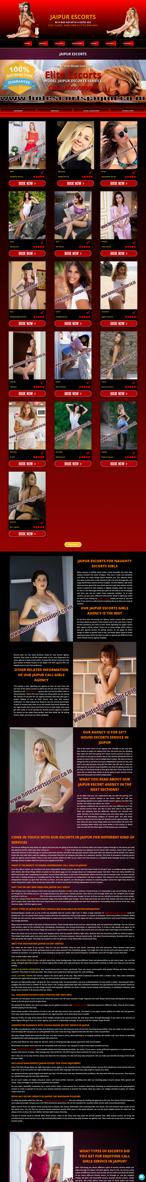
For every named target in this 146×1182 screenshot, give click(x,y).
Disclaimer (54, 1179)
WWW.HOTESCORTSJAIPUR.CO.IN (120, 1179)
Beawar (111, 1148)
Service (40, 43)
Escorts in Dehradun (48, 1171)
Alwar (110, 1145)
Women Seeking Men (82, 1148)
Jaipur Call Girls (32, 511)
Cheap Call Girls (80, 1161)
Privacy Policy (41, 1179)
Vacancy (109, 43)
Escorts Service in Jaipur (119, 623)
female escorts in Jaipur (26, 869)
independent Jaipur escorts (115, 733)
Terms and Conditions (24, 1179)
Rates (93, 43)
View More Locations (116, 1165)
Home (24, 43)
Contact (127, 43)
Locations (76, 43)
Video (43, 1155)
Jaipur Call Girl (33, 716)
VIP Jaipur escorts (80, 825)
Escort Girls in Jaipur (58, 1084)
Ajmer (110, 1142)
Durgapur (111, 1151)
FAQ (11, 1179)
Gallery (57, 43)
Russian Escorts (80, 1155)
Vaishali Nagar (113, 1161)
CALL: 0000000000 (73, 88)
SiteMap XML (66, 1179)
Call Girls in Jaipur (57, 670)
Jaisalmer (111, 1155)
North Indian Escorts (82, 1165)
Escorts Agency (80, 1151)
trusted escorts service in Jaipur (55, 920)
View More (73, 364)
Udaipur (111, 1158)
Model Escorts (80, 1145)
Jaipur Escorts (103, 418)
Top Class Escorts (81, 1158)
